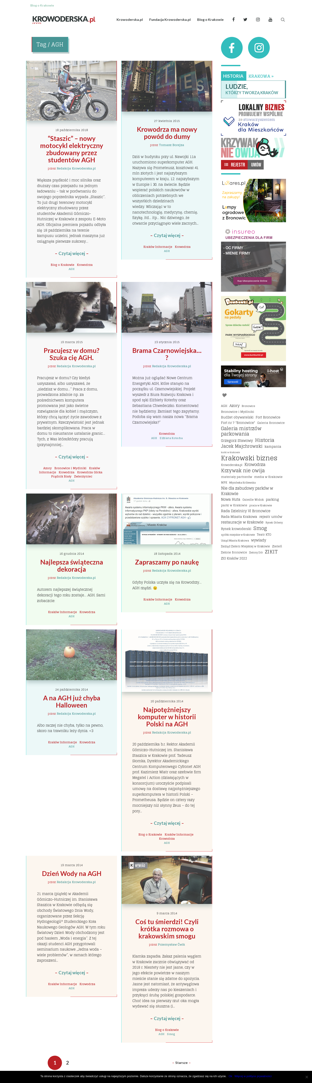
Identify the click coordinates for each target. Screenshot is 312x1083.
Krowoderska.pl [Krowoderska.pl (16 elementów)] (231, 464)
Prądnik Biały (61, 476)
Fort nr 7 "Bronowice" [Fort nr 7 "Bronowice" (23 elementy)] (238, 423)
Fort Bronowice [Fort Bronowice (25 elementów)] (268, 417)
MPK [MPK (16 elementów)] (224, 482)
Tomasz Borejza (171, 145)
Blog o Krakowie (210, 19)
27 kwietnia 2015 (167, 120)
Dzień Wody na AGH (71, 873)
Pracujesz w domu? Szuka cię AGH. (72, 353)
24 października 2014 (71, 689)
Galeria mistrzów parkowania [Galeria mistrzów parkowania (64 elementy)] (241, 431)
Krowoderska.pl (130, 19)
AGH (72, 269)
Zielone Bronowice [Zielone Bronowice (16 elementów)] (234, 552)
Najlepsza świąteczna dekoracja (72, 565)
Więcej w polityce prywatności (253, 1076)
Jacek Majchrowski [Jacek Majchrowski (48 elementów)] (241, 446)
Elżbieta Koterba (171, 438)
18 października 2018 (71, 130)
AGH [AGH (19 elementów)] (224, 405)
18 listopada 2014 (167, 553)
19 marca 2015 (71, 342)
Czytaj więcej (72, 253)
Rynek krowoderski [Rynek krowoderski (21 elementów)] (236, 529)
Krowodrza (85, 264)
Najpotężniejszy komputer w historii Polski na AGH (167, 717)
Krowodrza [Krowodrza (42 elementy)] (254, 464)
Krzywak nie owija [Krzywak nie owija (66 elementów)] (243, 471)
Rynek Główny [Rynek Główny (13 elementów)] (274, 522)
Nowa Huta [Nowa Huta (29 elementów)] (230, 499)
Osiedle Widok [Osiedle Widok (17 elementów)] (253, 499)
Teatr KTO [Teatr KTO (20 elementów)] (264, 534)
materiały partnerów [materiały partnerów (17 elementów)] (236, 476)
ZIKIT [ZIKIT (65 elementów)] (271, 552)
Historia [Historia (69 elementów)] (264, 440)
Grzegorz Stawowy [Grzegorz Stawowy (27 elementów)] (237, 441)
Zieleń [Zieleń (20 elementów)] (277, 546)
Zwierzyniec (83, 476)
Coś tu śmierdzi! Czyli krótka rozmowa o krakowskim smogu (167, 929)
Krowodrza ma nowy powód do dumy (167, 132)
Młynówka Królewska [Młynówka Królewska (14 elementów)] (242, 482)
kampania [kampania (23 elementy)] (273, 446)
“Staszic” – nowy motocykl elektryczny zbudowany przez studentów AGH (72, 149)
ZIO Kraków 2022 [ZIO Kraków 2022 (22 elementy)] (234, 558)
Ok (230, 1076)
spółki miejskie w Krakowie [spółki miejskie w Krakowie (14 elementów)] (238, 534)
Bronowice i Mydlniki (70, 468)
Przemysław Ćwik (171, 944)
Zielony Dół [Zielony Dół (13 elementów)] (256, 552)
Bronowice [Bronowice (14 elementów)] (248, 406)
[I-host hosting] (253, 376)
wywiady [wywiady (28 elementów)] (258, 540)
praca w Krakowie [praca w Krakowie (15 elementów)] (260, 505)
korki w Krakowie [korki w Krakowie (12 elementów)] (230, 452)
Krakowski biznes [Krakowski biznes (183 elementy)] (249, 458)
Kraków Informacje (157, 246)
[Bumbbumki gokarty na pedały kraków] (253, 328)
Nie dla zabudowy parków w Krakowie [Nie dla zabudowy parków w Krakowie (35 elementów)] (247, 491)
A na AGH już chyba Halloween (72, 701)
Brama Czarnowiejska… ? (167, 353)
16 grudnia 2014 (71, 553)
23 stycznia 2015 (167, 342)
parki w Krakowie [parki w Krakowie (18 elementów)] (234, 505)
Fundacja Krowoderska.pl (170, 19)
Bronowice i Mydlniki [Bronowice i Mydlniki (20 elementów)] (237, 411)
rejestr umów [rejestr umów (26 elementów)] (270, 517)
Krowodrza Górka (89, 472)
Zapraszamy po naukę (167, 562)
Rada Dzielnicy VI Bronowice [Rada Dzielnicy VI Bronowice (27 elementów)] (245, 511)
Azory (47, 468)
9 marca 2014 (167, 913)
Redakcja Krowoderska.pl (76, 168)
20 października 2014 (167, 701)
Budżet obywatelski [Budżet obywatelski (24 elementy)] (237, 417)
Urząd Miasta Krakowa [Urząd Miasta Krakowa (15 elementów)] (235, 540)
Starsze (181, 1062)
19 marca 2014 (71, 865)
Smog (171, 1034)
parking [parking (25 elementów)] (272, 499)
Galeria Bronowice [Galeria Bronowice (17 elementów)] (271, 422)
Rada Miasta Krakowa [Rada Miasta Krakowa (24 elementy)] (239, 517)
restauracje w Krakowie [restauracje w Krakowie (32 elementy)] (242, 522)
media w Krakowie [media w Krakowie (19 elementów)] (268, 476)
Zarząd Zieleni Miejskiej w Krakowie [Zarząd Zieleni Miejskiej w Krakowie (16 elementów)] (245, 546)
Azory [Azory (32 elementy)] (234, 405)
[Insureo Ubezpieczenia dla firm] (253, 259)
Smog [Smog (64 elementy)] (260, 528)
